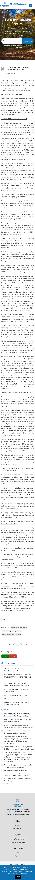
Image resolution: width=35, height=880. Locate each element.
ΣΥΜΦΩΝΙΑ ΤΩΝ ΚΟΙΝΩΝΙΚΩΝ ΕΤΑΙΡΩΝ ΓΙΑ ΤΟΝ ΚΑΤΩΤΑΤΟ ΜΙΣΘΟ (18, 703)
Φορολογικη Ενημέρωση (24, 45)
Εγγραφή (17, 856)
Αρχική (9, 27)
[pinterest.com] (17, 644)
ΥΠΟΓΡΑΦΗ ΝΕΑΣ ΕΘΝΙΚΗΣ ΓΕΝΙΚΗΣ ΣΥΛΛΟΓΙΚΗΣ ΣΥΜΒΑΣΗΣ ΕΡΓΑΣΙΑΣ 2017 (17, 684)
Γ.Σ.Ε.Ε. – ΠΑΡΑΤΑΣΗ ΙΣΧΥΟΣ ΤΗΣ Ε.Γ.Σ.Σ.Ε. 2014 (18, 697)
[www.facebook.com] (13, 644)
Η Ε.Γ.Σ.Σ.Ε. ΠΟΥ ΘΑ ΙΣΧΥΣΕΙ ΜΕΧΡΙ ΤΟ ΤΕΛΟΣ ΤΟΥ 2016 (16, 691)
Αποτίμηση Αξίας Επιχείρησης (17, 839)
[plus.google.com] (22, 644)
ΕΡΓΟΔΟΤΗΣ (23, 627)
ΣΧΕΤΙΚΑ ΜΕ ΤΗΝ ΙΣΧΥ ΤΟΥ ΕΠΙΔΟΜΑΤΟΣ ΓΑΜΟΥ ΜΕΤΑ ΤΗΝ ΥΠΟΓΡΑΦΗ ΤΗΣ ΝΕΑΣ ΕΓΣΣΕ (17, 677)
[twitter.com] (9, 644)
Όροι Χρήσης (24, 864)
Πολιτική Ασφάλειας (12, 864)
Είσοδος (17, 852)
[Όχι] (33, 873)
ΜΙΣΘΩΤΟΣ (18, 631)
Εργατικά (18, 31)
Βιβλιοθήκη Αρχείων (19, 27)
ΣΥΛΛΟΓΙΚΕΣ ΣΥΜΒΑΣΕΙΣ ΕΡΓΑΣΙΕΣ (11, 634)
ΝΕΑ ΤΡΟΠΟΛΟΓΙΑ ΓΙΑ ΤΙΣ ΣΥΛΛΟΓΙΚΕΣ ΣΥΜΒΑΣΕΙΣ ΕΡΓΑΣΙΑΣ (17, 670)
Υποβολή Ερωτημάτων (17, 842)
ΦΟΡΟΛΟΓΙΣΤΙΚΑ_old (13, 29)
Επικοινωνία (17, 828)
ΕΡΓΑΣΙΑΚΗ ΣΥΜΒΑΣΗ (8, 631)
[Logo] (17, 804)
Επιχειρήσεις (18, 47)
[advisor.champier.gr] (26, 644)
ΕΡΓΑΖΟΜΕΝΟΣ (15, 627)
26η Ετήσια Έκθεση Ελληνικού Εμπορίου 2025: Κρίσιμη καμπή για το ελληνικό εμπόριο (17, 781)
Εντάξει (18, 876)
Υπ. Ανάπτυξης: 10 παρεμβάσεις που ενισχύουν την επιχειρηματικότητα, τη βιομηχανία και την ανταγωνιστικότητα (16, 773)
